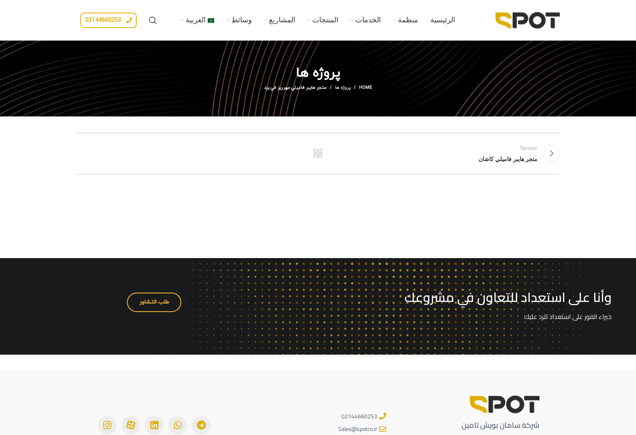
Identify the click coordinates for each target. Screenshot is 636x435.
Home (365, 87)
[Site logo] (527, 19)
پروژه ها (342, 87)
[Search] (153, 20)
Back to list (318, 153)
